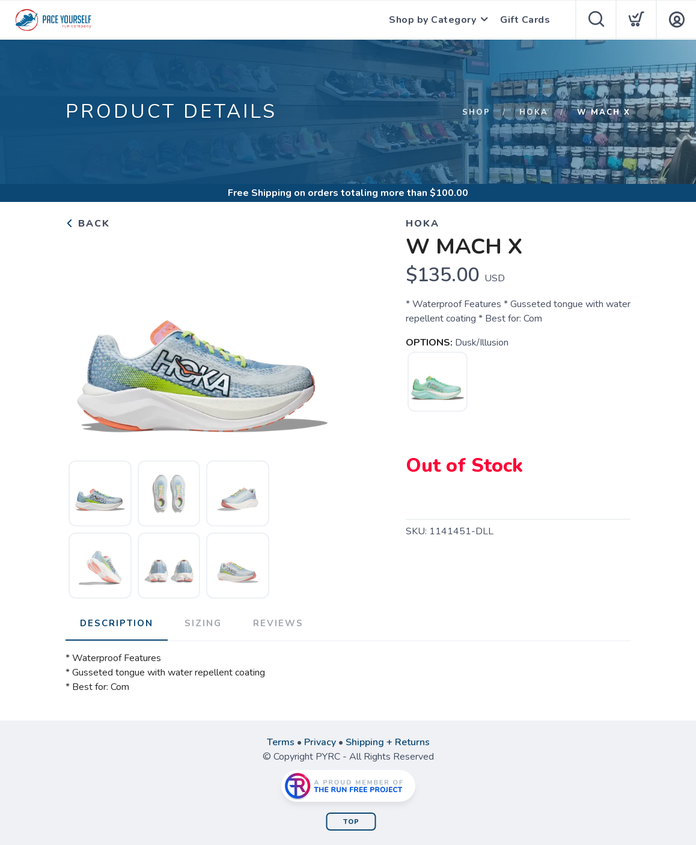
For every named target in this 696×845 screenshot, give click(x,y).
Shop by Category (432, 19)
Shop (476, 112)
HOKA (533, 112)
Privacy (320, 742)
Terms (281, 742)
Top (351, 821)
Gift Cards (525, 19)
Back (88, 223)
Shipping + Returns (388, 742)
